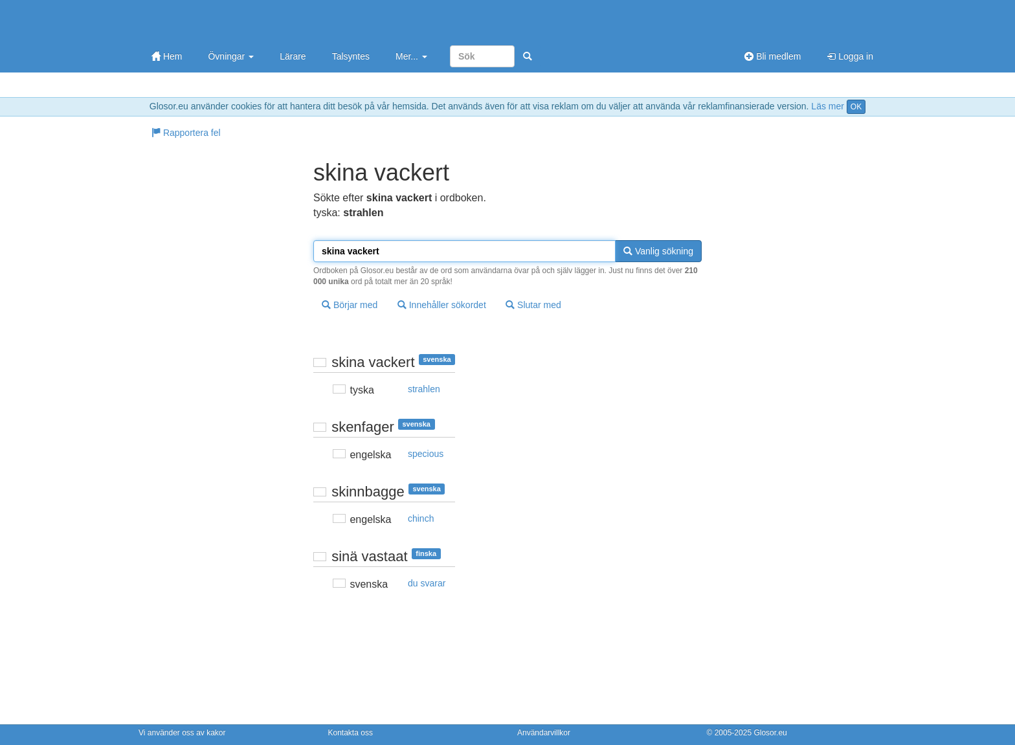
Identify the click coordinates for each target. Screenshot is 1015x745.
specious (425, 454)
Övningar (231, 56)
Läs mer (827, 106)
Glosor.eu (769, 732)
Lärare (293, 56)
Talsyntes (351, 56)
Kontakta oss (350, 732)
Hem (166, 56)
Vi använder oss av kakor (182, 732)
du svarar (426, 583)
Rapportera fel (186, 133)
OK (856, 106)
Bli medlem (772, 56)
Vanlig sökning (658, 251)
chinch (421, 518)
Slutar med (533, 305)
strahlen (424, 389)
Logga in (850, 56)
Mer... (411, 56)
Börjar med (349, 305)
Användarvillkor (543, 732)
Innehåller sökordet (441, 305)
